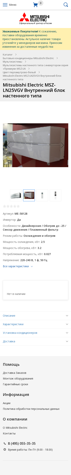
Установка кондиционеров (20, 333)
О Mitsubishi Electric (15, 427)
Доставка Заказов (14, 373)
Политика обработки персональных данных (31, 409)
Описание (9, 315)
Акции (6, 403)
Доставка (9, 341)
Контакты (9, 433)
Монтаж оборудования (18, 378)
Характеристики (13, 324)
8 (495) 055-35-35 (22, 443)
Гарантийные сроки (15, 384)
